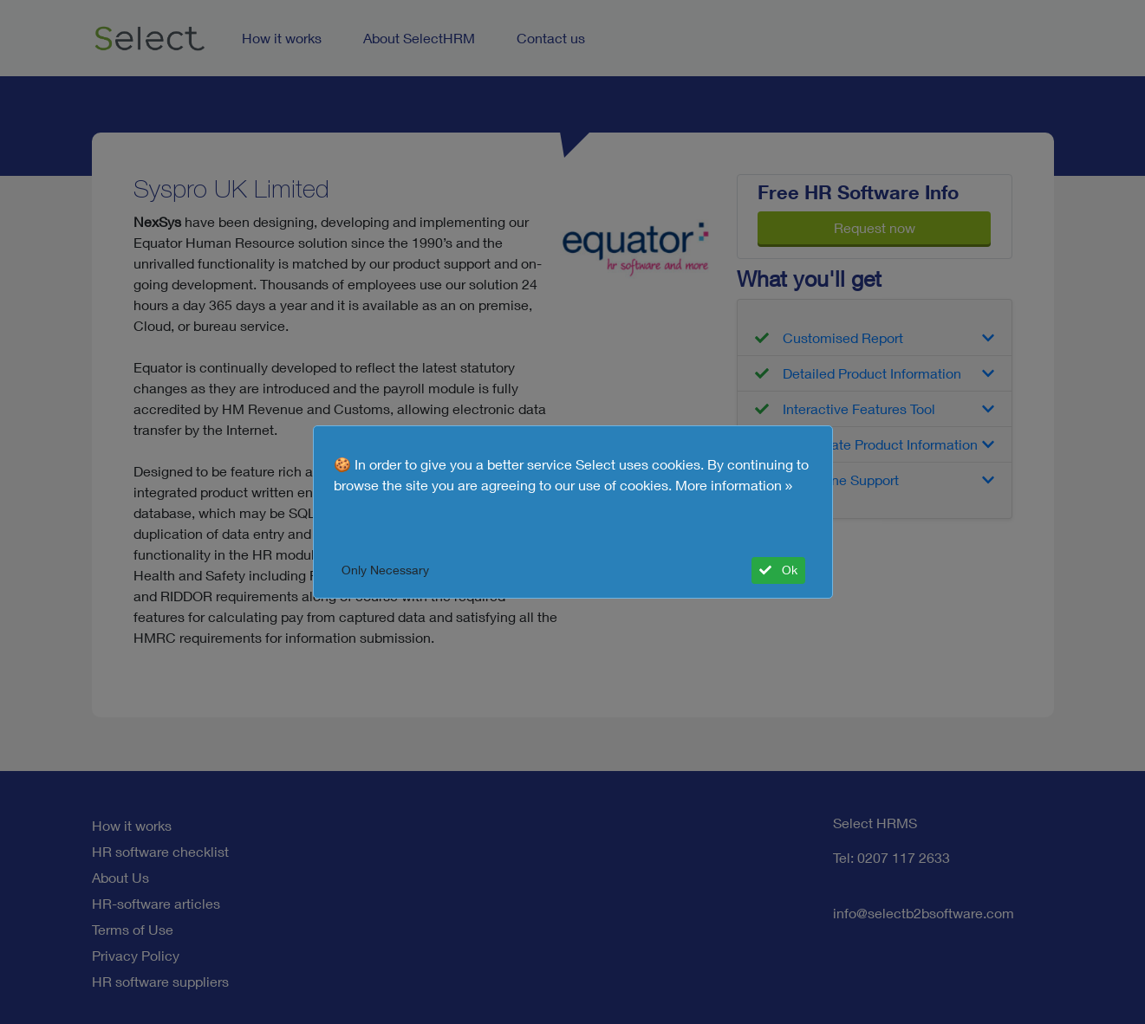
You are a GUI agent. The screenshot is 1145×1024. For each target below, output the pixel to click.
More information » (734, 485)
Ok (778, 570)
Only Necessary (385, 570)
